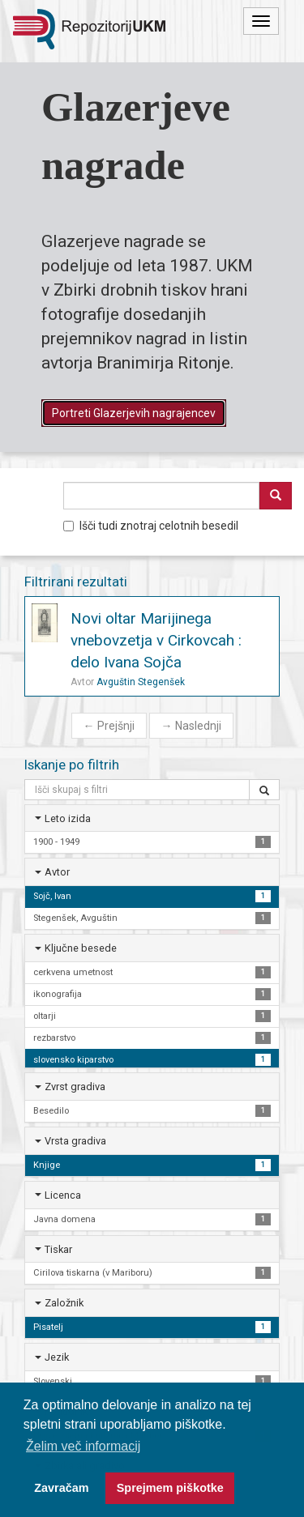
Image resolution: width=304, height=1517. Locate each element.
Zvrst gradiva (75, 1086)
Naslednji (191, 725)
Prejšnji (109, 725)
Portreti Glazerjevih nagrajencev (134, 413)
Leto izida (68, 818)
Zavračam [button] (61, 1487)
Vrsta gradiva (75, 1141)
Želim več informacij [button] (83, 1446)
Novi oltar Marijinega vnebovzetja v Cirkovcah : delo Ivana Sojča (156, 640)
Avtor (57, 872)
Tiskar (58, 1249)
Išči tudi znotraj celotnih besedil (150, 525)
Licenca (63, 1195)
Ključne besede (81, 948)
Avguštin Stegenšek (140, 682)
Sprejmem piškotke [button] (170, 1487)
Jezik (57, 1357)
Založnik (64, 1303)
